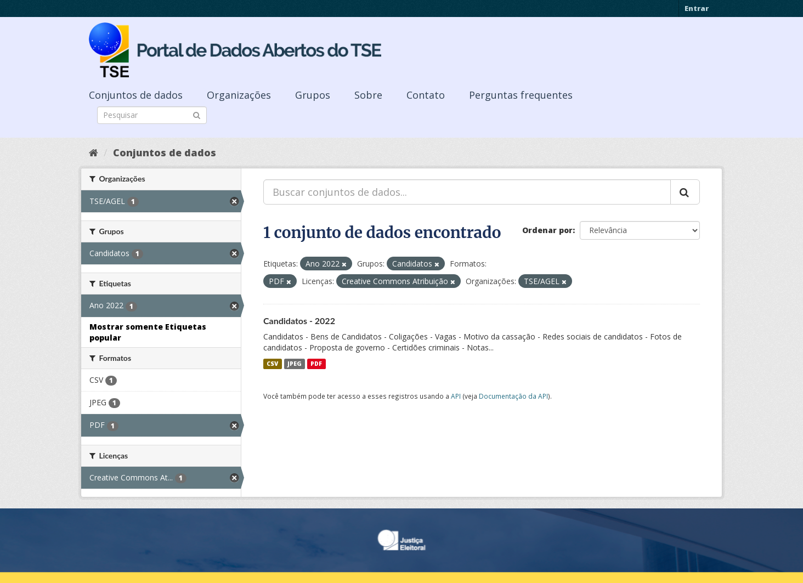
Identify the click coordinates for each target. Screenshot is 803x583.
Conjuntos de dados (136, 94)
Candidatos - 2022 (299, 320)
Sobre (368, 94)
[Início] (93, 152)
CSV (272, 363)
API (456, 396)
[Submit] (196, 114)
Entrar (697, 8)
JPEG (294, 363)
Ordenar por (547, 230)
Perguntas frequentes (521, 94)
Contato (425, 94)
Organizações (239, 94)
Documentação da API (513, 396)
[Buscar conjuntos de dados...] (467, 192)
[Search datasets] (152, 115)
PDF (316, 363)
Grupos (312, 94)
